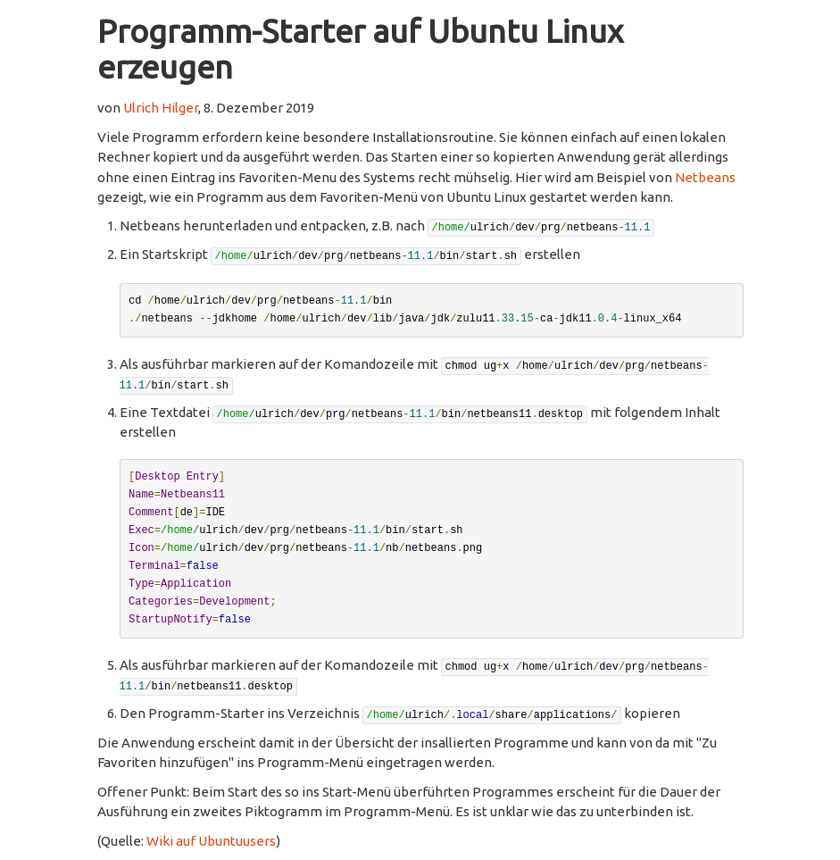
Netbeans (705, 177)
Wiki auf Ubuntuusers (211, 840)
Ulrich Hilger (160, 107)
